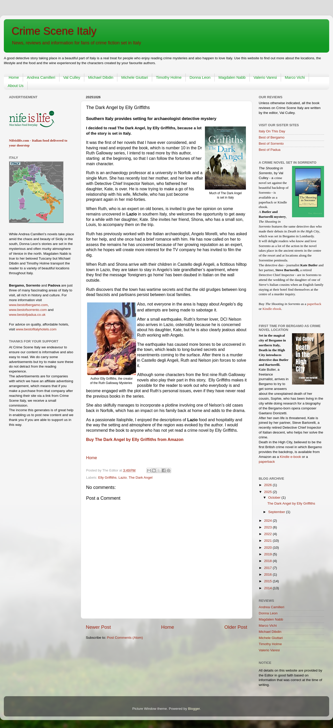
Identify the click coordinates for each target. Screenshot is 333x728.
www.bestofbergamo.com (28, 305)
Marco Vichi (295, 77)
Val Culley (71, 77)
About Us (16, 85)
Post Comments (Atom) (125, 638)
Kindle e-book (291, 457)
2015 (268, 581)
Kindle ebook (272, 309)
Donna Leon (200, 77)
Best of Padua (269, 150)
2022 (268, 534)
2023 (268, 527)
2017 (268, 568)
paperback (314, 304)
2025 (268, 492)
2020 (268, 547)
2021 (268, 541)
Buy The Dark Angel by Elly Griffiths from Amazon (134, 439)
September (277, 512)
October (275, 497)
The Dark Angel (140, 477)
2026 (268, 485)
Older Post (235, 627)
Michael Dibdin (100, 77)
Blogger (194, 709)
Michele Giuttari (134, 77)
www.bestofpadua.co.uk (27, 315)
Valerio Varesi (265, 77)
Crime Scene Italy (54, 31)
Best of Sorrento (271, 143)
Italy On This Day (272, 131)
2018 (268, 561)
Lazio (123, 477)
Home (14, 77)
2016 (268, 574)
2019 (268, 554)
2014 (268, 588)
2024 (268, 521)
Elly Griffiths (107, 477)
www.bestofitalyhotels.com (36, 329)
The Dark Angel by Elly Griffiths (291, 503)
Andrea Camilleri (41, 77)
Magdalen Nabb (232, 77)
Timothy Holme (169, 77)
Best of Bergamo (272, 137)
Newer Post (98, 627)
